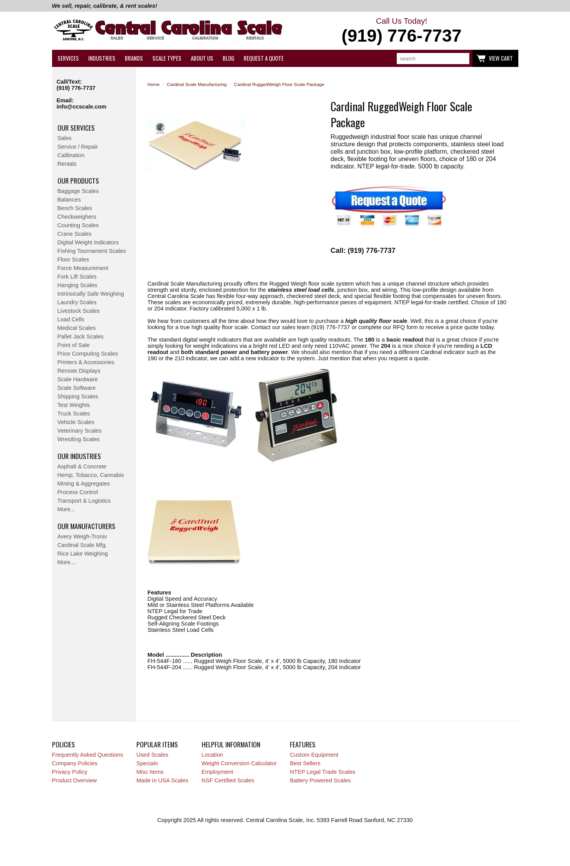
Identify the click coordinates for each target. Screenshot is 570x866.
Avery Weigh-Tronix (82, 536)
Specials (147, 763)
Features (303, 744)
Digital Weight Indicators (88, 242)
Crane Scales (75, 234)
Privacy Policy (69, 772)
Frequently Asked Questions (87, 755)
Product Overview (74, 780)
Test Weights (74, 405)
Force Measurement (83, 268)
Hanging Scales (78, 285)
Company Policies (75, 763)
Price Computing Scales (88, 354)
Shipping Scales (78, 396)
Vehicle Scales (76, 422)
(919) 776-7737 (76, 88)
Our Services (76, 128)
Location (212, 755)
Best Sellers (305, 763)
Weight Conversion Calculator (239, 763)
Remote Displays (79, 371)
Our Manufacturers (86, 526)
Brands (134, 58)
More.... (67, 562)
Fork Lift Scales (77, 276)
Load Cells (71, 319)
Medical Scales (77, 328)
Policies (63, 744)
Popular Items (157, 744)
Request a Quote (264, 58)
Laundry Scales (77, 302)
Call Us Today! (401, 31)
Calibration (71, 155)
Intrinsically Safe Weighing (91, 294)
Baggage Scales (78, 191)
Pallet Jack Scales (81, 336)
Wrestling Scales (79, 439)
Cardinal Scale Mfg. (82, 545)
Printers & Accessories (86, 362)
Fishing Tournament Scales (92, 251)
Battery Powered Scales (320, 780)
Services (68, 58)
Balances (69, 199)
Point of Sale (74, 345)
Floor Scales (73, 259)
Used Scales (152, 755)
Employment (217, 772)
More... (66, 509)
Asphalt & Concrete (82, 466)
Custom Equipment (314, 755)
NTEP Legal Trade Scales (322, 772)
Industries (101, 58)
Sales (65, 138)
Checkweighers (77, 217)
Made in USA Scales (162, 780)
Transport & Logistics (84, 501)
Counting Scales (78, 225)
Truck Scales (74, 413)
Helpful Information (231, 744)
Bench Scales (75, 208)
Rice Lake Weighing (83, 553)
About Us (202, 58)
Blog (228, 58)
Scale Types (166, 58)
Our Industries (79, 456)
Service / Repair (78, 147)
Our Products (78, 180)
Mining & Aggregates (84, 483)
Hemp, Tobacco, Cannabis (91, 475)
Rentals (67, 164)
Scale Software (77, 388)
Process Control (78, 492)
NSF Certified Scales (228, 780)
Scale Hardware (78, 379)
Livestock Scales (79, 311)
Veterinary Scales (80, 431)
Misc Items (150, 772)
